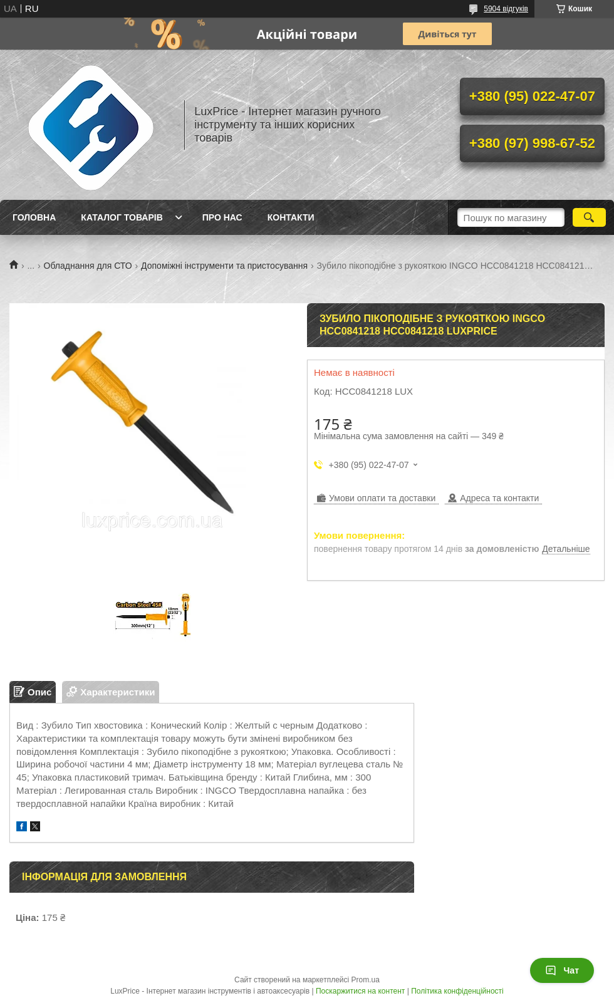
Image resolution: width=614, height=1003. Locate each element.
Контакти (291, 217)
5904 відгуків (506, 8)
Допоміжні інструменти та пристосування (224, 266)
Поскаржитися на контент (360, 991)
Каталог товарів (121, 217)
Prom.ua (365, 979)
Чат (562, 970)
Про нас (222, 217)
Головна (34, 217)
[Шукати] (589, 217)
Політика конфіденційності (457, 991)
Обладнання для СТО (88, 266)
